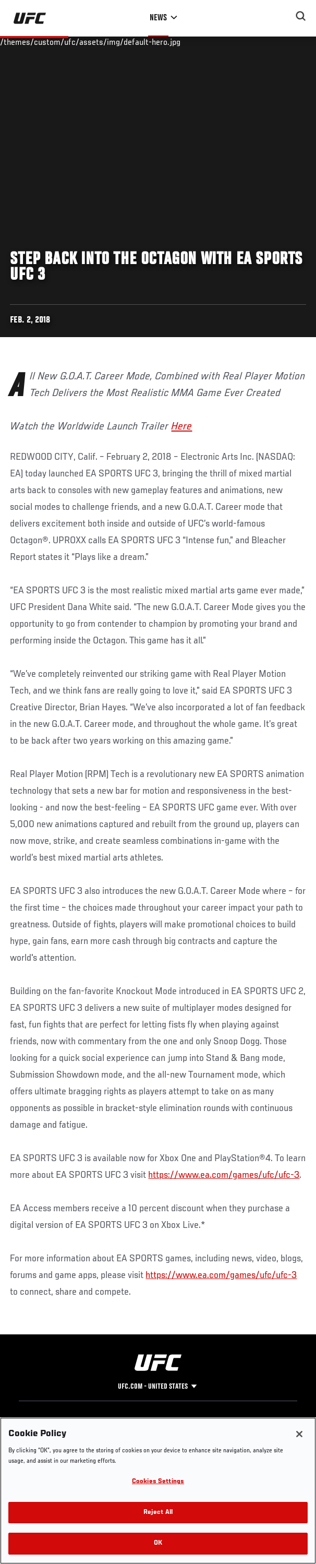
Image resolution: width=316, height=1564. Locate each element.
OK (158, 1543)
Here (181, 427)
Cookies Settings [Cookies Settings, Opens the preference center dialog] (158, 1481)
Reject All (158, 1512)
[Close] (299, 1434)
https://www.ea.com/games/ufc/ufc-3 (223, 1175)
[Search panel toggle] (301, 16)
